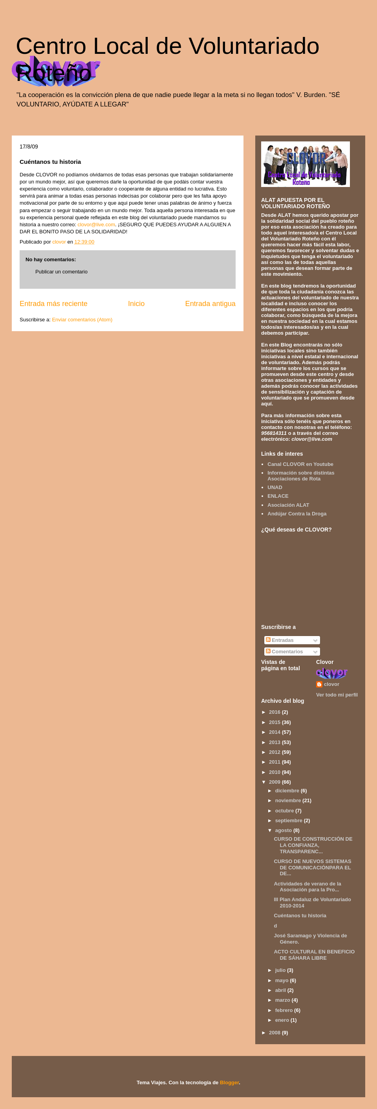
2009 (275, 782)
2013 (275, 742)
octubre (285, 811)
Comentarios (284, 651)
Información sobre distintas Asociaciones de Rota (300, 476)
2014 (275, 732)
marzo (283, 1000)
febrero (284, 1010)
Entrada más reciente (54, 304)
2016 (275, 712)
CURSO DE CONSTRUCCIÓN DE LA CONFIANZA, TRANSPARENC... (313, 845)
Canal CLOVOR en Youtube (300, 464)
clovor (331, 684)
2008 (275, 1033)
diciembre (288, 791)
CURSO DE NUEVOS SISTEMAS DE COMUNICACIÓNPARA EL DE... (312, 867)
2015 (275, 722)
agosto (284, 830)
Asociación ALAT (288, 505)
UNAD (274, 487)
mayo (282, 980)
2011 (275, 762)
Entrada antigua (210, 304)
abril (281, 990)
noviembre (288, 800)
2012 (275, 752)
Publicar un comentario (61, 272)
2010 (275, 772)
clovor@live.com (96, 224)
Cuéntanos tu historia (300, 915)
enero (283, 1020)
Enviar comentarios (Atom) (82, 320)
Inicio (136, 304)
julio (281, 970)
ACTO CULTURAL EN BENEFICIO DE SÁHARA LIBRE (314, 955)
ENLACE (277, 496)
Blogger (229, 1082)
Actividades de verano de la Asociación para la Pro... (307, 887)
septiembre (289, 820)
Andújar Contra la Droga (296, 514)
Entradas (280, 640)
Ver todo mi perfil (337, 695)
